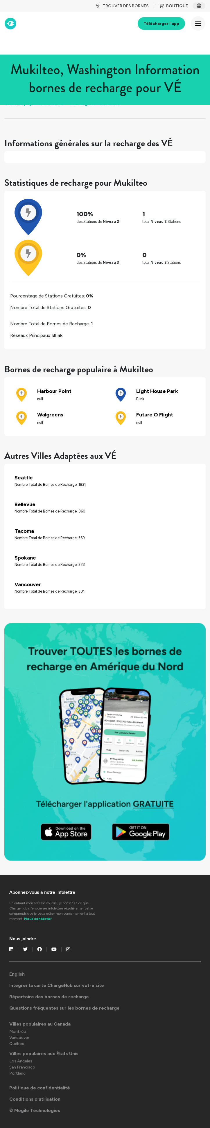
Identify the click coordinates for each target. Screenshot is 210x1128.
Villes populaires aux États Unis (43, 1053)
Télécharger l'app (161, 23)
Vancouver (19, 1037)
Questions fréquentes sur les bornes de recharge (64, 1008)
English (17, 974)
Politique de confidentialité (39, 1088)
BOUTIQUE (173, 5)
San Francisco (22, 1067)
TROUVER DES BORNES (122, 5)
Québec (16, 1043)
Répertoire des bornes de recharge (49, 996)
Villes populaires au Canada (40, 1024)
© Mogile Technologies (34, 1110)
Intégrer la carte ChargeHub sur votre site (56, 985)
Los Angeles (20, 1061)
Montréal (17, 1031)
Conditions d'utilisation (34, 1099)
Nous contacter (38, 919)
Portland (17, 1073)
